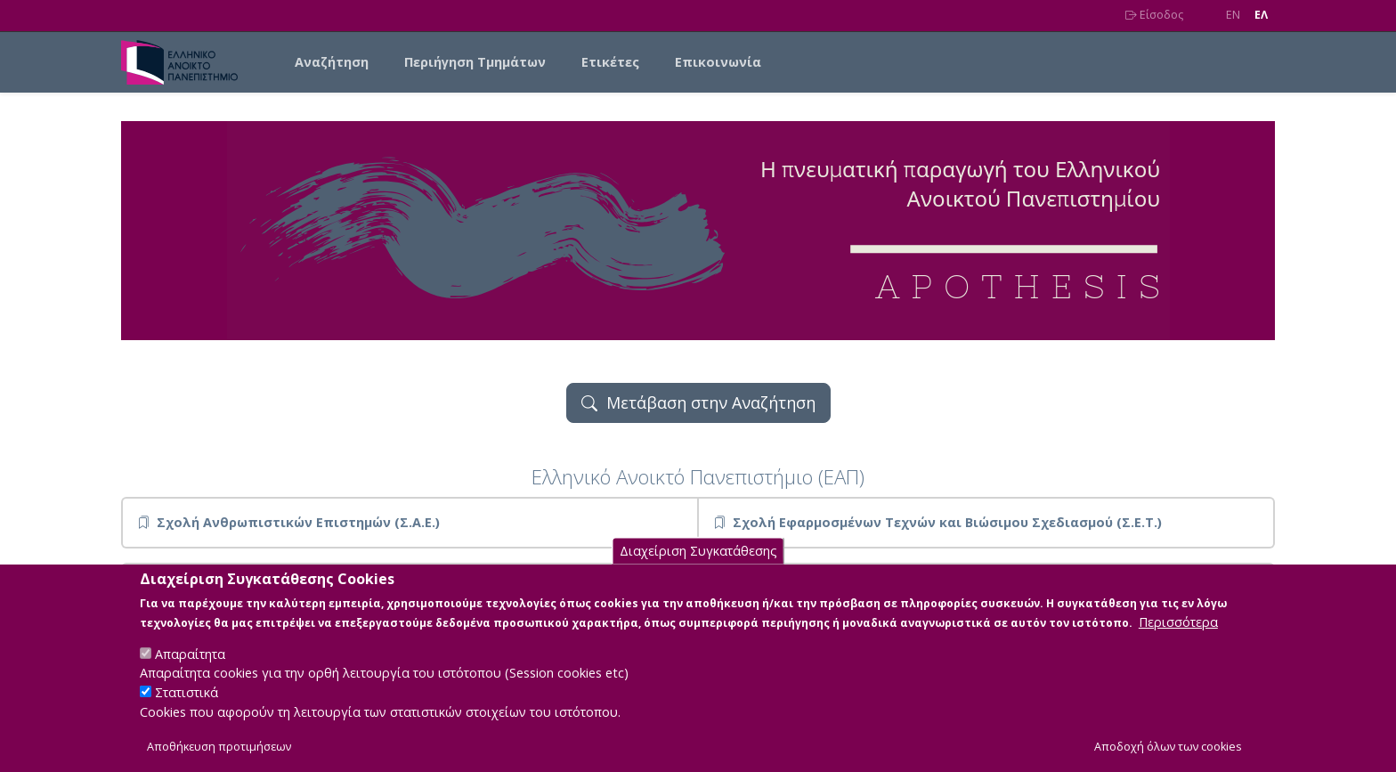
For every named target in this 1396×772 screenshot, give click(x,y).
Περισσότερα (1178, 640)
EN (1233, 14)
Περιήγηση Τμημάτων (475, 61)
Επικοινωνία (718, 61)
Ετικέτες (610, 61)
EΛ (1261, 14)
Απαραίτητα (190, 672)
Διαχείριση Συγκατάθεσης (698, 570)
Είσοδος (1154, 14)
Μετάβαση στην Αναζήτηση (698, 402)
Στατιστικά (186, 711)
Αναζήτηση (332, 61)
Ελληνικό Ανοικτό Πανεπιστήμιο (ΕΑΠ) (698, 477)
